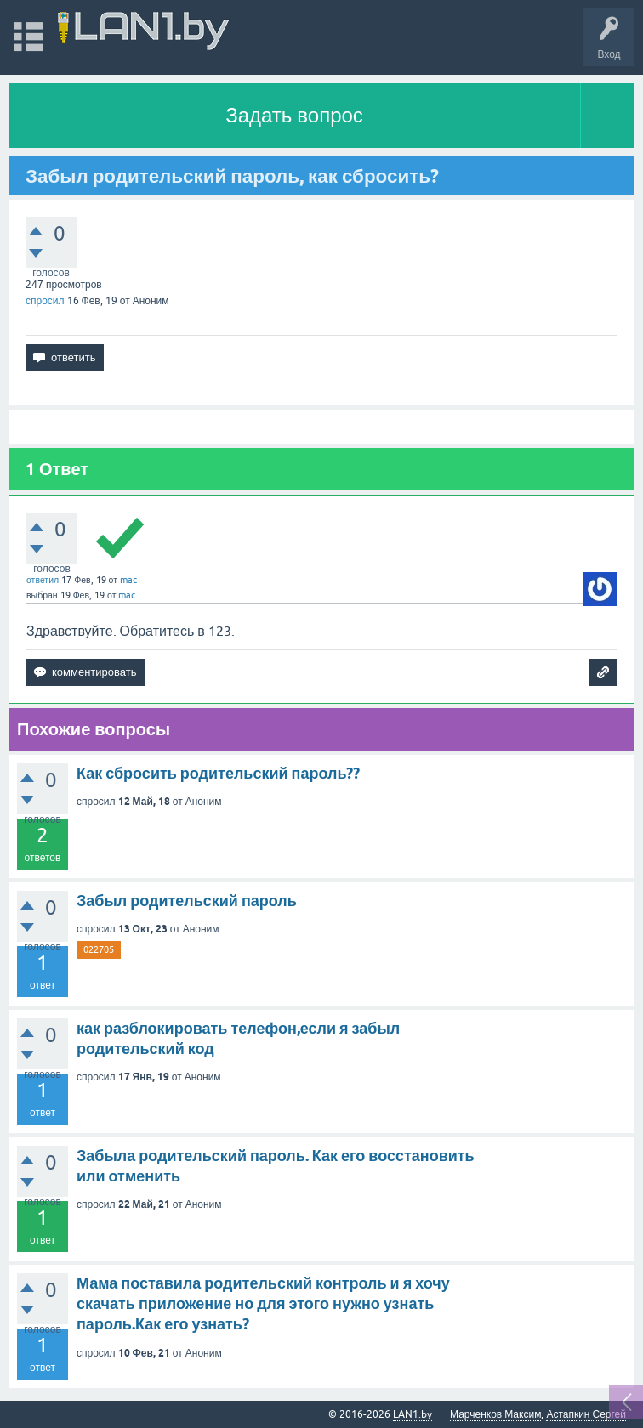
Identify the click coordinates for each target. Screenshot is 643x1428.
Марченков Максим (495, 1414)
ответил (42, 580)
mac (128, 580)
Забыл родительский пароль (187, 901)
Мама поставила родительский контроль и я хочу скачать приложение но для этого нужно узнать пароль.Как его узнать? (263, 1304)
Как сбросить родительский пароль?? (218, 773)
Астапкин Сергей (586, 1414)
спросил (45, 301)
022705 (98, 949)
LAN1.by (412, 1414)
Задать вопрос (294, 115)
